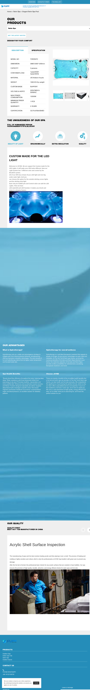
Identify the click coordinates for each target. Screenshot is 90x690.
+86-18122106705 (8, 674)
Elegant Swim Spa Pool (30, 11)
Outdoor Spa (6, 654)
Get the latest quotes (16, 35)
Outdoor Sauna (7, 659)
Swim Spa (16, 11)
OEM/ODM (32, 2)
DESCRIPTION (18, 50)
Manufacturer (43, 2)
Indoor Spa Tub (7, 655)
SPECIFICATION (38, 50)
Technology (56, 2)
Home (9, 11)
